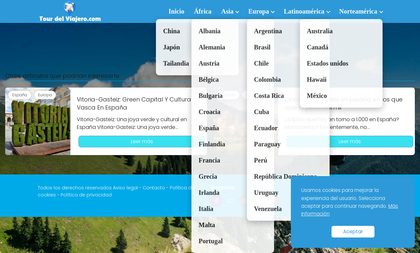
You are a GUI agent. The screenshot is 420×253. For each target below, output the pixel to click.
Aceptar (353, 231)
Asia (227, 11)
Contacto (154, 187)
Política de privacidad (86, 195)
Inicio (176, 11)
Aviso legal (125, 187)
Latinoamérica (304, 11)
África (202, 11)
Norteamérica (358, 11)
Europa (258, 11)
